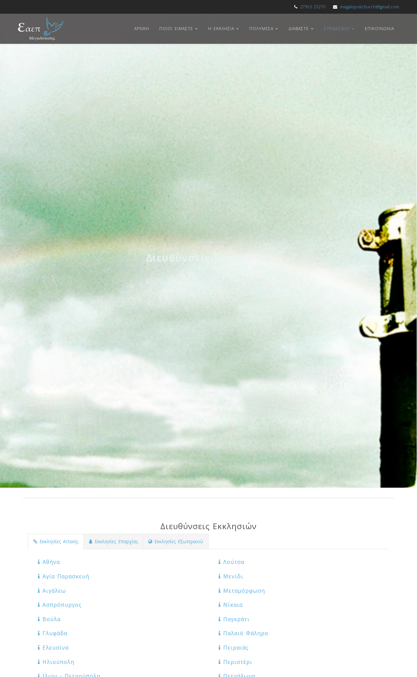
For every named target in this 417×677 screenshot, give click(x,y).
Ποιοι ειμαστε (176, 28)
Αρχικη (141, 28)
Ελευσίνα (53, 647)
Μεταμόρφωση (242, 590)
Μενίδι (231, 576)
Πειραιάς (234, 647)
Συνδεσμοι (337, 28)
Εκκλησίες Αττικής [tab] (55, 541)
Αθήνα (49, 562)
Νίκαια (231, 604)
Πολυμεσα (261, 28)
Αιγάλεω (52, 590)
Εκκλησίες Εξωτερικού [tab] (175, 541)
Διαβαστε (298, 28)
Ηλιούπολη (56, 662)
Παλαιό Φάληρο (243, 633)
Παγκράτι (234, 619)
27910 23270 (312, 7)
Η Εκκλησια (221, 28)
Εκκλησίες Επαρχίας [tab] (113, 541)
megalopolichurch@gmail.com (369, 7)
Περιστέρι (235, 662)
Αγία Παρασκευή (63, 576)
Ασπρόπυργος (60, 604)
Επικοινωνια (379, 28)
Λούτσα (231, 562)
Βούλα (49, 619)
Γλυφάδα (52, 633)
